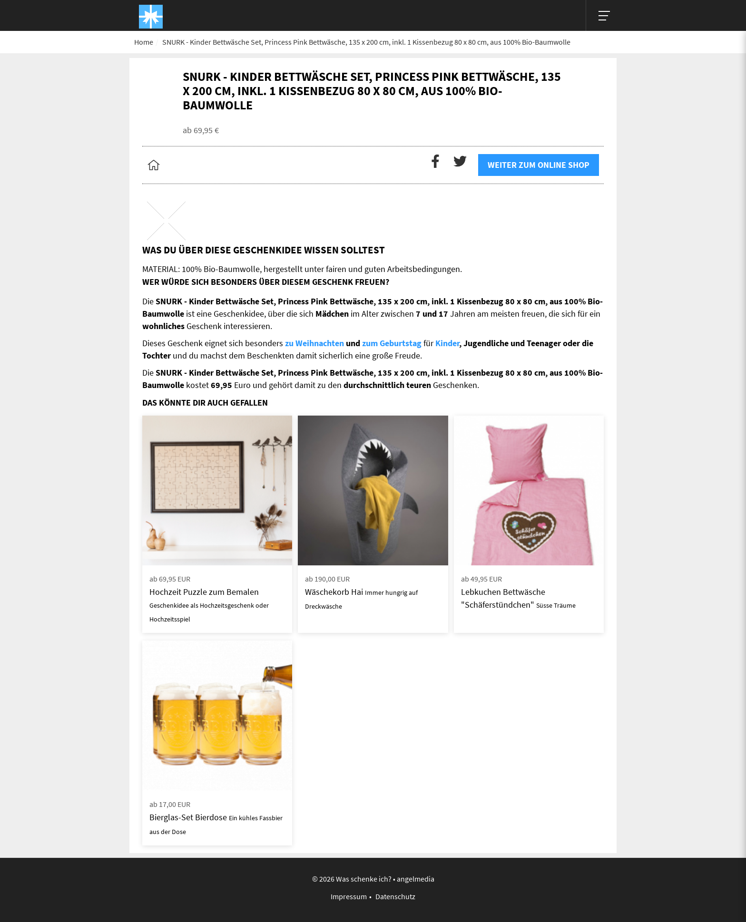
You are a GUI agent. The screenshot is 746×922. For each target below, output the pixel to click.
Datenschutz (395, 896)
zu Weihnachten (314, 343)
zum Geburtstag (392, 343)
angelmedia (415, 878)
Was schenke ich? (364, 878)
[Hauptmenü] (601, 15)
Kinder (447, 343)
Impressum (349, 896)
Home (143, 42)
